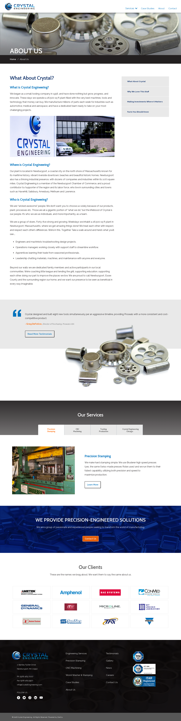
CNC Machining (74, 668)
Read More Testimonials (40, 334)
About (161, 8)
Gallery (109, 660)
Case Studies (146, 8)
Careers (110, 675)
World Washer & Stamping (79, 675)
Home (13, 59)
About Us (71, 689)
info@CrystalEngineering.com (29, 685)
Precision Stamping (76, 660)
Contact (172, 8)
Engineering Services (76, 653)
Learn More (92, 484)
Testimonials (112, 653)
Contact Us (90, 538)
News (109, 668)
